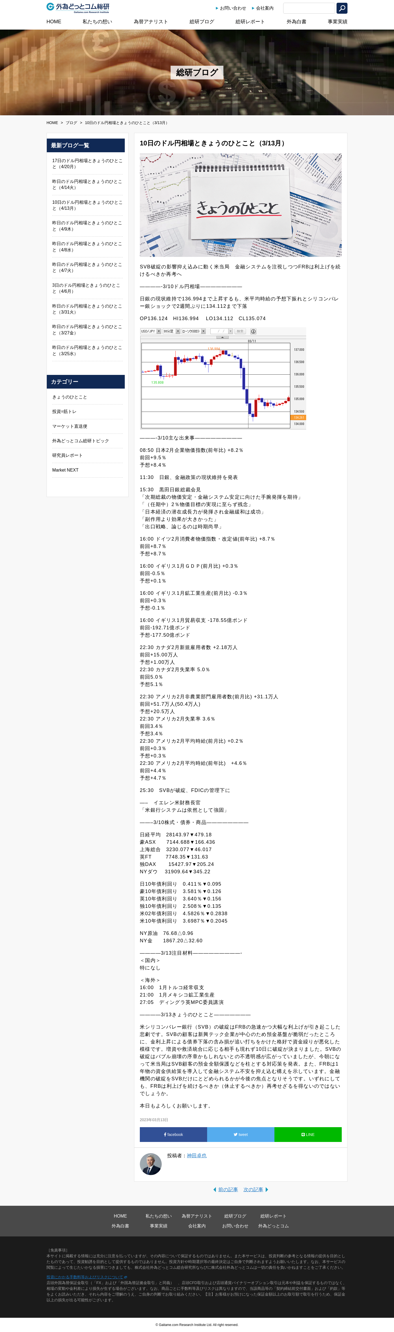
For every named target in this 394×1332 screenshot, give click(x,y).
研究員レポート (67, 455)
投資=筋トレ (64, 411)
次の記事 (253, 1189)
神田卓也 (197, 1155)
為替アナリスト (151, 21)
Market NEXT (65, 470)
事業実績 (337, 21)
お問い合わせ (233, 8)
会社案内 (265, 8)
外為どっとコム (273, 1226)
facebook (173, 1134)
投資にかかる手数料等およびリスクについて (85, 1277)
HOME (54, 21)
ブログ (71, 122)
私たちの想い (97, 21)
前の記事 (228, 1189)
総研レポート (250, 21)
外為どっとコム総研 (78, 8)
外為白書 (296, 21)
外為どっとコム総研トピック (80, 440)
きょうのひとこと (69, 397)
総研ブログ (202, 21)
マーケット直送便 (69, 426)
